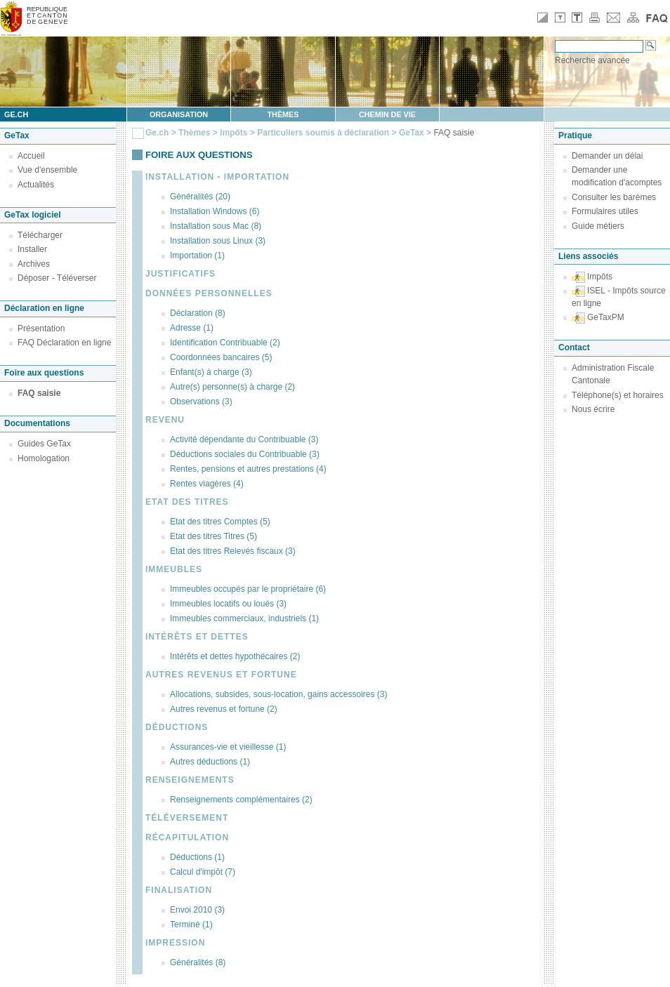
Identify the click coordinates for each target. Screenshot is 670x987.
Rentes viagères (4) (207, 484)
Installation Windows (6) (214, 211)
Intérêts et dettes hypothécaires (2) (235, 656)
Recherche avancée (592, 60)
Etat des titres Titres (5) (213, 536)
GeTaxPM (605, 317)
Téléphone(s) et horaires (618, 395)
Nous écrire (593, 409)
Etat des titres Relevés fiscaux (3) (233, 551)
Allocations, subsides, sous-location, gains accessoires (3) (278, 694)
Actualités (36, 185)
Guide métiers (598, 226)
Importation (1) (197, 255)
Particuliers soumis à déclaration (323, 133)
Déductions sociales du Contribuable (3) (245, 454)
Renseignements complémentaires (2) (241, 799)
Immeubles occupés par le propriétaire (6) (248, 589)
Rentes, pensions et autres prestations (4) (248, 469)
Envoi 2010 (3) (197, 910)
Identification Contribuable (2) (225, 342)
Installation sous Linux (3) (217, 241)
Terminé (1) (191, 924)
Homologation (44, 458)
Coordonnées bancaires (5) (221, 357)
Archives (34, 264)
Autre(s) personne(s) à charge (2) (232, 387)
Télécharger (40, 235)
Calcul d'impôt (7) (202, 872)
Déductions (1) (197, 857)
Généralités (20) (200, 196)
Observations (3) (201, 401)
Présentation (41, 328)
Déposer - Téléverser (57, 278)
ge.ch (16, 114)
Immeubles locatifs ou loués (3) (228, 604)
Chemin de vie (387, 114)
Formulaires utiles (605, 211)
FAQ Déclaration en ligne (64, 342)
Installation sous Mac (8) (215, 226)
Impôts (233, 133)
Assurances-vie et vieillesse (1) (228, 747)
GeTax (411, 133)
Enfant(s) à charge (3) (211, 372)
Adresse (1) (192, 328)
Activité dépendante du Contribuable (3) (244, 439)
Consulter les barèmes (614, 197)
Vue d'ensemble (47, 170)
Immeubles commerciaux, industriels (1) (244, 618)
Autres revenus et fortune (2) (223, 709)
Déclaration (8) (197, 313)
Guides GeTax (44, 444)
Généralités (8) (197, 962)
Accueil (31, 156)
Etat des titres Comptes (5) (220, 521)
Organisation (179, 114)
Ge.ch (157, 133)
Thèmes (283, 114)
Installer (32, 249)
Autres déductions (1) (210, 762)
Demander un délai (607, 156)
